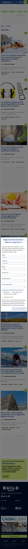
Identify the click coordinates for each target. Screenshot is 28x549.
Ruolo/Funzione (6, 278)
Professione (5, 272)
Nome (3, 255)
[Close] (26, 241)
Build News (6, 292)
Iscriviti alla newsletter (19, 309)
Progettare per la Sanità (10, 294)
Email (3, 266)
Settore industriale (7, 284)
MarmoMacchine (17, 292)
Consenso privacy (8, 297)
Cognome (4, 261)
